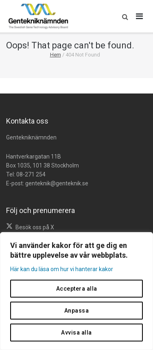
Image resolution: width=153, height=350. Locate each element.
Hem (55, 55)
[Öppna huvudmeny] (139, 16)
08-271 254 (31, 174)
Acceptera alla (76, 288)
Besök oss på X (34, 227)
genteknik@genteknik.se (56, 183)
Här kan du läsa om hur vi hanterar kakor (61, 269)
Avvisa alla (76, 332)
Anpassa (76, 310)
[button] (123, 16)
